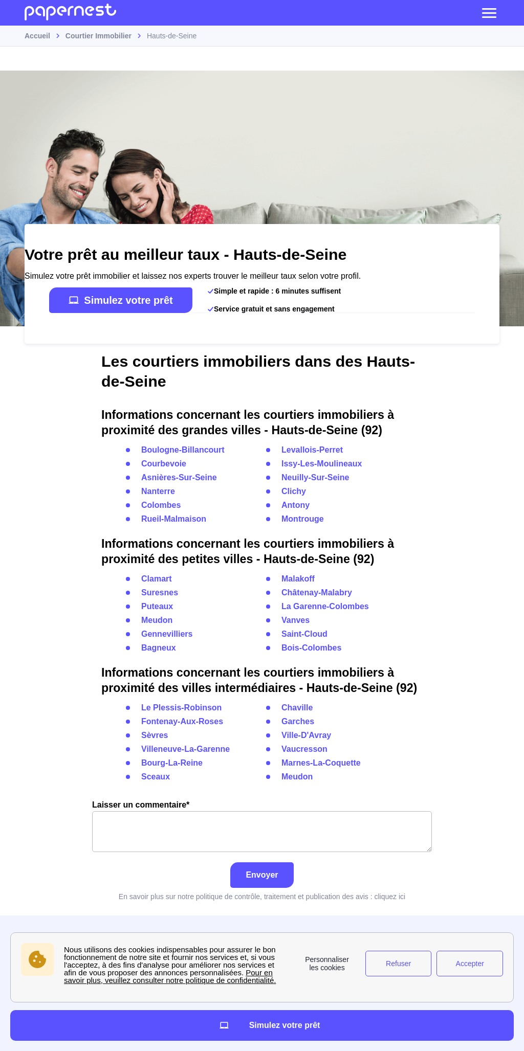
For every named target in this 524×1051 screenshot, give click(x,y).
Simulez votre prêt (120, 300)
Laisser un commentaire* (262, 826)
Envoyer (262, 874)
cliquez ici (389, 896)
